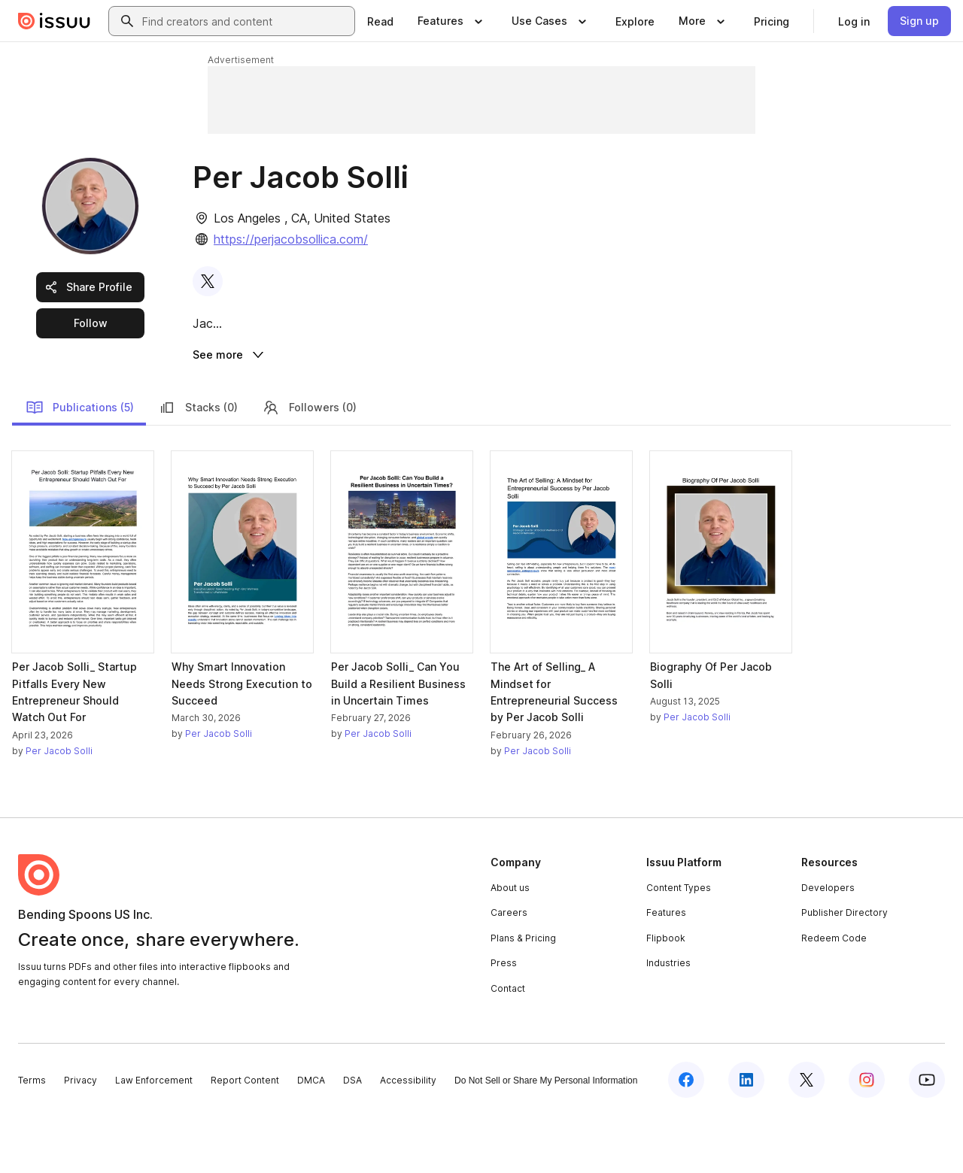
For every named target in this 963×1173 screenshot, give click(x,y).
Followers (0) (309, 465)
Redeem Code (834, 996)
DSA (352, 1138)
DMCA (311, 1138)
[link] (380, 21)
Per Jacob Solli (59, 808)
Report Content (245, 1138)
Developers (828, 944)
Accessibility (408, 1138)
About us (510, 944)
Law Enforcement (154, 1138)
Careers (509, 970)
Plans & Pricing (523, 996)
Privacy (80, 1138)
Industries (668, 1020)
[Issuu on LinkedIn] (746, 1137)
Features (666, 970)
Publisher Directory (844, 970)
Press (504, 1020)
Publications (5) (80, 465)
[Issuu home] (54, 21)
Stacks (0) (198, 465)
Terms (32, 1138)
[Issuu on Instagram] (867, 1137)
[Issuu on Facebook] (686, 1137)
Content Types (678, 944)
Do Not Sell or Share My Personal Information (545, 1138)
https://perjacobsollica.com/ (291, 239)
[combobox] (245, 21)
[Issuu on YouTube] (927, 1137)
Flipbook (665, 996)
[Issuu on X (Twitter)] (806, 1137)
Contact (508, 1046)
